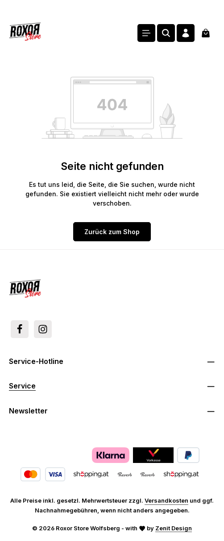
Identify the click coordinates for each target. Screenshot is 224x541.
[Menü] (146, 33)
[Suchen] (166, 33)
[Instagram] (43, 329)
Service (22, 386)
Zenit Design (173, 528)
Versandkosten (166, 500)
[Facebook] (20, 329)
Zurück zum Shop (112, 231)
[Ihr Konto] (186, 33)
